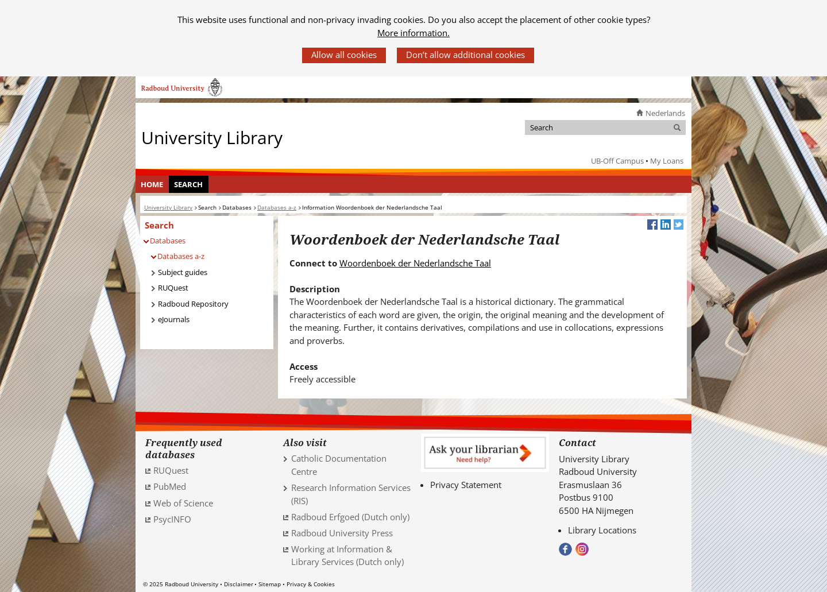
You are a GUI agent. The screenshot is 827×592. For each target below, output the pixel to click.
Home (152, 184)
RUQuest (173, 288)
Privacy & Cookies (311, 584)
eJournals (174, 319)
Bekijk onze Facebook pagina (565, 549)
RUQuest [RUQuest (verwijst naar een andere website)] (170, 470)
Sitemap (269, 584)
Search (188, 184)
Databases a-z (180, 256)
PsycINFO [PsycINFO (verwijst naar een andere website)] (172, 519)
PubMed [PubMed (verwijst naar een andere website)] (169, 486)
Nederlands (665, 113)
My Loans (666, 161)
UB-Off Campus (617, 161)
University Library (212, 137)
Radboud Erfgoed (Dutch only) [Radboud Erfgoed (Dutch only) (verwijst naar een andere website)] (350, 517)
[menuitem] (152, 184)
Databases (168, 240)
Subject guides (182, 272)
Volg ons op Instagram (582, 549)
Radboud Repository (193, 304)
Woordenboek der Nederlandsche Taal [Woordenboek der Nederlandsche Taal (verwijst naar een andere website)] (415, 263)
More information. (413, 32)
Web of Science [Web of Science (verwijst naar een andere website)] (183, 503)
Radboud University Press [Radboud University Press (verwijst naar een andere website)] (342, 533)
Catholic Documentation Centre (339, 464)
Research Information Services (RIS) (351, 494)
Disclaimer (238, 584)
